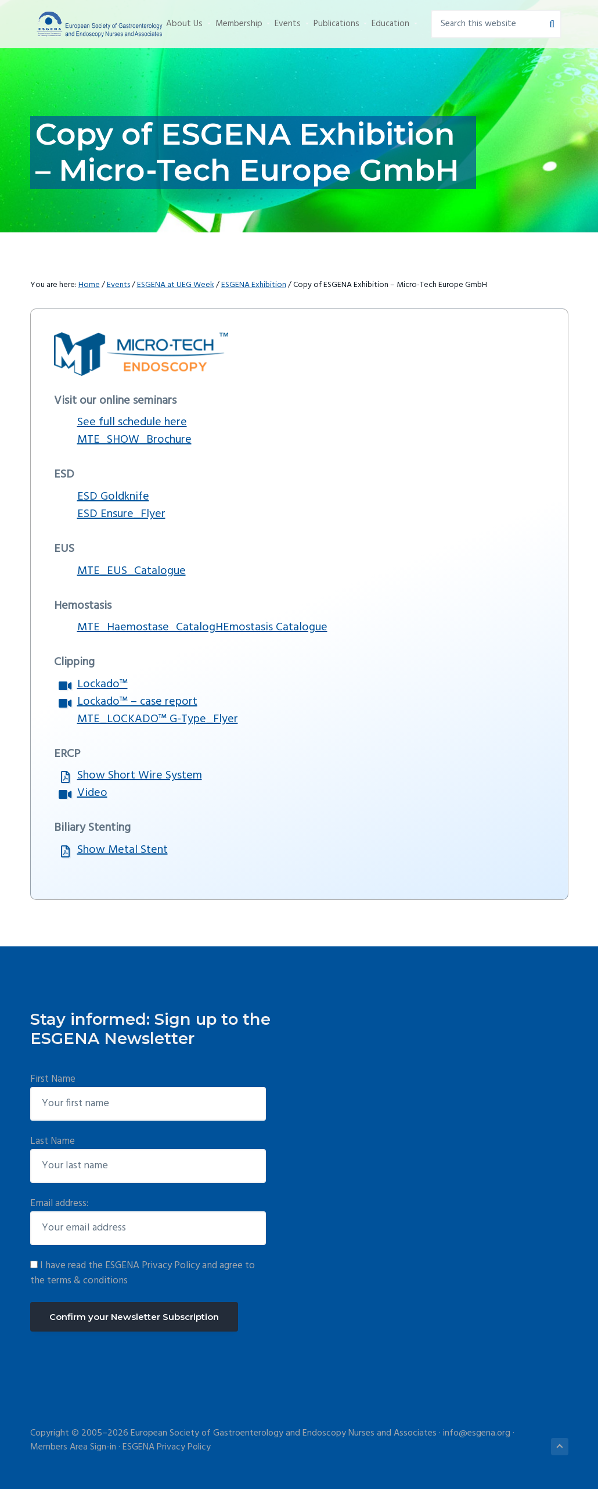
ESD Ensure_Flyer (121, 514)
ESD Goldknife (113, 496)
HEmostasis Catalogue (271, 627)
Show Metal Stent (122, 850)
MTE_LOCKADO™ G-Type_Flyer (157, 719)
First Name (52, 1079)
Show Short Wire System (139, 775)
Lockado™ (102, 684)
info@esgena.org (476, 1433)
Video (92, 793)
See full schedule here (132, 422)
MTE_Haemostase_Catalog (146, 627)
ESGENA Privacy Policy (167, 1447)
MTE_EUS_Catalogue (131, 571)
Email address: (59, 1203)
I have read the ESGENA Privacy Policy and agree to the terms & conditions (142, 1273)
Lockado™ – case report (137, 702)
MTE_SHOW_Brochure (134, 439)
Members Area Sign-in (73, 1447)
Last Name (52, 1141)
